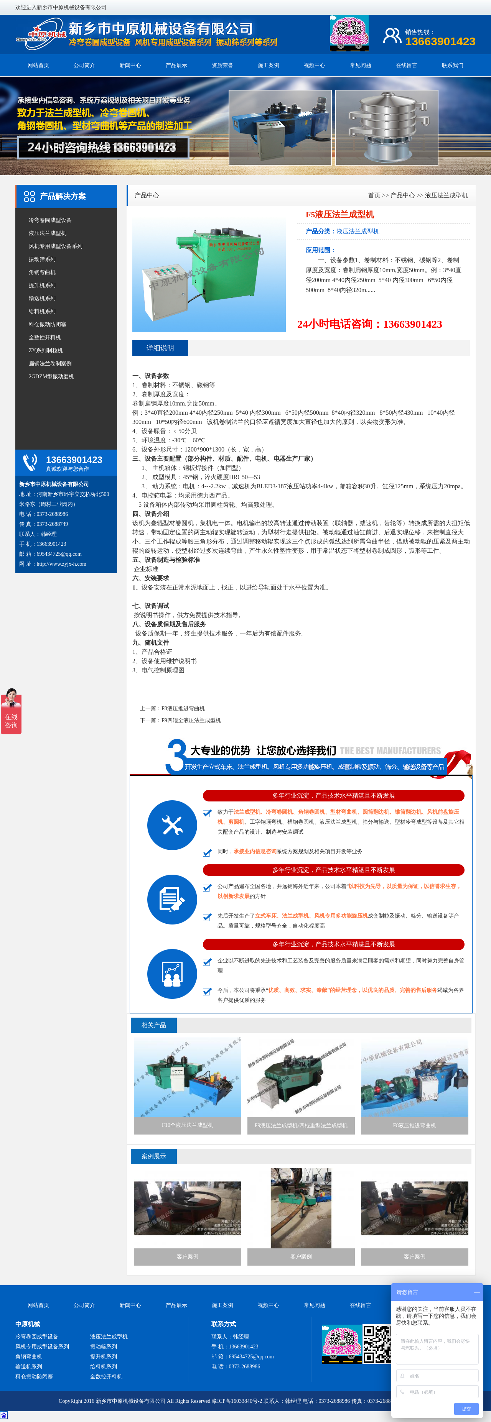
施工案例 (268, 65)
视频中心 (314, 65)
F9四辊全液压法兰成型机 (191, 720)
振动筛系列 (42, 259)
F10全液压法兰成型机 (187, 1082)
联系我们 (452, 65)
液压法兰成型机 (47, 233)
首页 (374, 195)
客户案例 (187, 1213)
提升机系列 (42, 285)
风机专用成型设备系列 (55, 246)
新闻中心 (130, 65)
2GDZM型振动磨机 (51, 376)
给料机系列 (42, 311)
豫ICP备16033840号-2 (237, 1401)
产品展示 (176, 65)
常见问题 (360, 65)
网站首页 (38, 65)
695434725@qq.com (59, 554)
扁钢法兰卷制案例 (50, 363)
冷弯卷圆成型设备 (50, 220)
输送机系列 (42, 298)
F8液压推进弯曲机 (183, 708)
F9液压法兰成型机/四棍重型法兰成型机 (301, 1082)
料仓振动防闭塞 (47, 324)
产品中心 (147, 195)
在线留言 (406, 65)
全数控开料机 (45, 337)
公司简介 (84, 65)
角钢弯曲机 (42, 272)
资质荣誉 (222, 65)
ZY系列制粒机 (46, 350)
